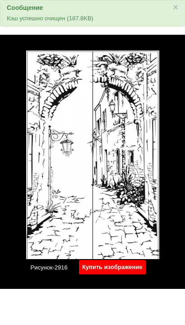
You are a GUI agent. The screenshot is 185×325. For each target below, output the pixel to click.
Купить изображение (112, 267)
